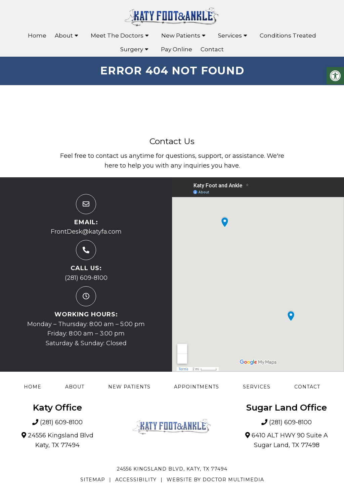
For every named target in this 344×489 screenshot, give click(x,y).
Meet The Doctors (117, 35)
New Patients (180, 35)
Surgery (131, 49)
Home (37, 35)
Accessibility (136, 480)
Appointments (196, 387)
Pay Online (176, 49)
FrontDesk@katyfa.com (86, 231)
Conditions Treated (288, 35)
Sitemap (92, 480)
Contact (212, 49)
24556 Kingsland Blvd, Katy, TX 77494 (172, 469)
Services (230, 35)
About (64, 35)
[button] (335, 75)
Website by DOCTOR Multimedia (215, 480)
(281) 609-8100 (86, 278)
